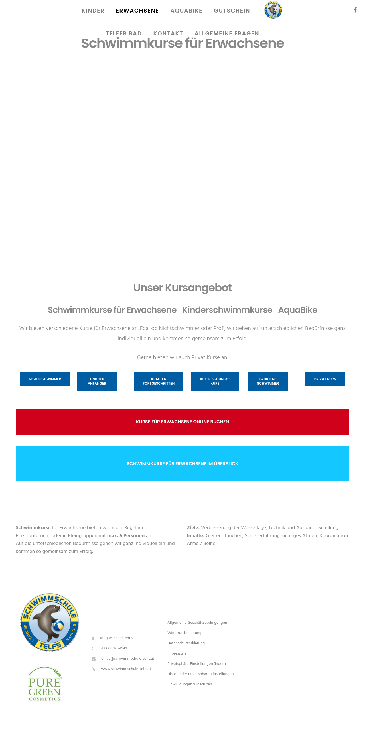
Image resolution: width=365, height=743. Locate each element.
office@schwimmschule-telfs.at (127, 658)
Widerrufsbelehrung (184, 633)
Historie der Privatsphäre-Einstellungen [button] (200, 674)
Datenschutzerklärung (186, 643)
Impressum (176, 653)
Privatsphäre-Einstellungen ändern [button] (196, 664)
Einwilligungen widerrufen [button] (189, 684)
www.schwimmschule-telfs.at (126, 669)
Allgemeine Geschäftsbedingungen (197, 622)
